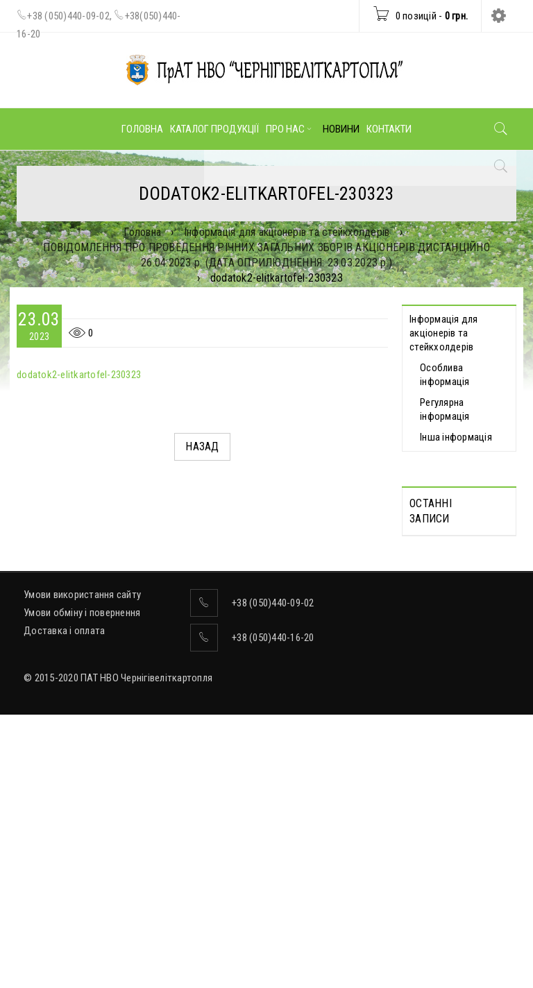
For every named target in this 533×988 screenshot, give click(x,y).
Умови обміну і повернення (82, 886)
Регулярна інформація (445, 409)
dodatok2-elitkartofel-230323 (79, 374)
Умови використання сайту (82, 868)
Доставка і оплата (64, 904)
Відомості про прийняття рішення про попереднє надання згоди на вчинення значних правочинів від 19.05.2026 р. (450, 727)
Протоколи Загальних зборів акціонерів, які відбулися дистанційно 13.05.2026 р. (457, 591)
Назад (202, 446)
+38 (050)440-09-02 (68, 16)
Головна (142, 232)
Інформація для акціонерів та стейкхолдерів (287, 232)
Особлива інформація (445, 374)
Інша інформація (456, 437)
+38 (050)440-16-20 (273, 911)
